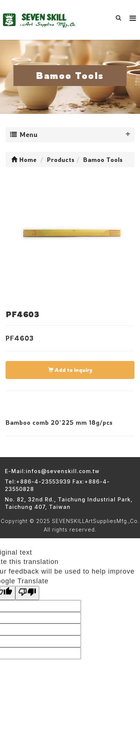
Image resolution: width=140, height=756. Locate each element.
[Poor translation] (27, 593)
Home (24, 159)
